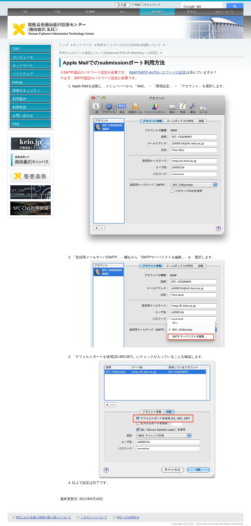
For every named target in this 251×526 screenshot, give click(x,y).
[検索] (201, 6)
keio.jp (18, 82)
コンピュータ (23, 57)
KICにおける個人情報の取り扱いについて (43, 517)
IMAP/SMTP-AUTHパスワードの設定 (157, 72)
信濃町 (90, 12)
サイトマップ (152, 4)
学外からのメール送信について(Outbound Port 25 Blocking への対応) (109, 53)
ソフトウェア (23, 74)
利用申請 (19, 107)
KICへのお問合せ (128, 517)
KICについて (224, 12)
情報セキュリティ (26, 90)
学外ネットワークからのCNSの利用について (129, 45)
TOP (16, 49)
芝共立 (191, 12)
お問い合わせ (23, 115)
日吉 (57, 12)
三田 (24, 12)
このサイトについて (94, 517)
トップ (64, 45)
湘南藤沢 (157, 12)
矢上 (123, 12)
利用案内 (19, 99)
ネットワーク (23, 65)
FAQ (137, 4)
